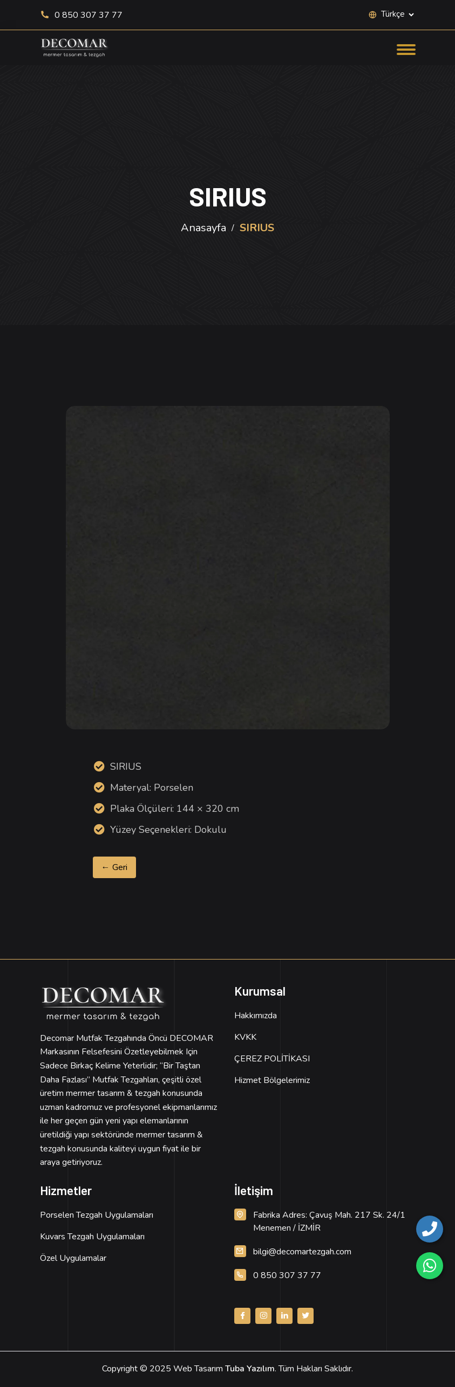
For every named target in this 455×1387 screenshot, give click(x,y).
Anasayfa (203, 227)
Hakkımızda (255, 1016)
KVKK (245, 1037)
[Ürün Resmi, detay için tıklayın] (228, 567)
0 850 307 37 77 (81, 15)
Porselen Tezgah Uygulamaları (96, 1215)
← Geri (114, 867)
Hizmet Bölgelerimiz (272, 1080)
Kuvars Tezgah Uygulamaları (92, 1237)
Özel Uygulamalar (73, 1258)
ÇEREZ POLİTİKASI (272, 1059)
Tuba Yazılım (250, 1369)
